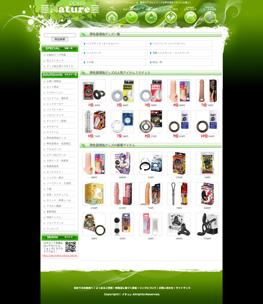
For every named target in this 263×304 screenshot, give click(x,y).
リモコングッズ (55, 115)
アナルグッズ (54, 149)
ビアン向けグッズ (56, 155)
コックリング (93, 52)
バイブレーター (55, 109)
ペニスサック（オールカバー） (103, 43)
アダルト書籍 (54, 206)
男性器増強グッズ (56, 138)
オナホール (53, 126)
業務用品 (51, 211)
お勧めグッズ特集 (56, 54)
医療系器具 (53, 166)
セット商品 (53, 86)
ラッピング (53, 228)
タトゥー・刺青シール (59, 200)
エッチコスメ (54, 172)
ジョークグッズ (55, 223)
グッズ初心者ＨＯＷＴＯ (60, 66)
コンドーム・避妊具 (57, 98)
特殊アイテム (54, 217)
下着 (49, 189)
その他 (90, 62)
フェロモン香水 (55, 177)
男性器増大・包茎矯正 (59, 143)
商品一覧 (157, 62)
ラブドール (53, 132)
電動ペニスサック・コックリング (171, 52)
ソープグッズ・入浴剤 (59, 183)
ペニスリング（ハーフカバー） (170, 43)
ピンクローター (55, 103)
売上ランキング (55, 60)
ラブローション (55, 92)
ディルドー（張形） (57, 120)
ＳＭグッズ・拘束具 (57, 160)
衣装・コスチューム (57, 194)
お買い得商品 (54, 81)
